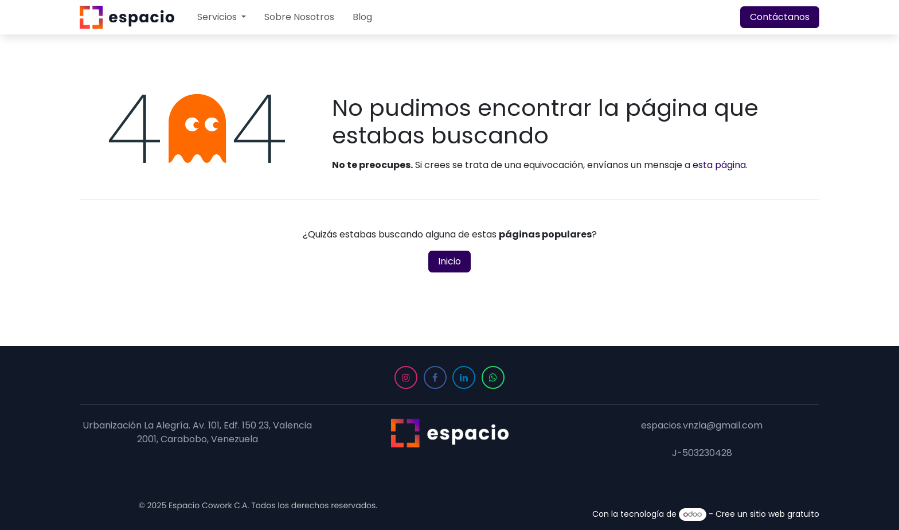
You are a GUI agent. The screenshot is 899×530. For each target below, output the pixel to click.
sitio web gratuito (784, 514)
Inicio (449, 261)
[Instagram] (405, 377)
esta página (719, 165)
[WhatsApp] (493, 377)
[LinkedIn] (463, 377)
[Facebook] (435, 377)
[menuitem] (221, 17)
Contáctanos (780, 17)
